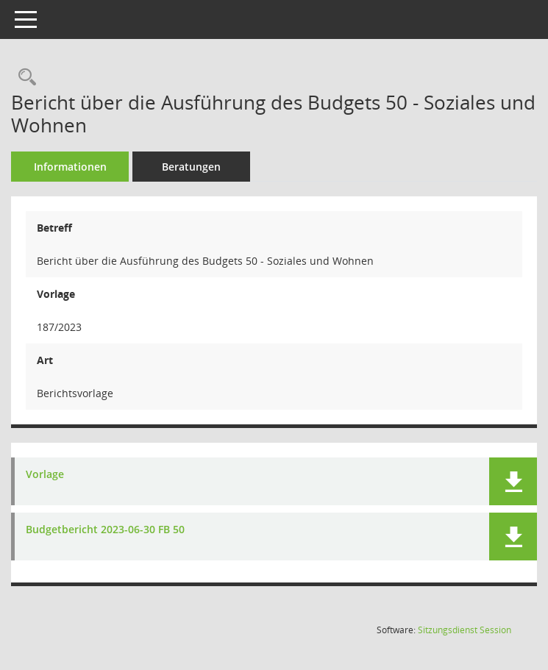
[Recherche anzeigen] (23, 77)
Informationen (70, 167)
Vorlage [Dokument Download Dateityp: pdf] (45, 474)
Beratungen (191, 167)
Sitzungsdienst (464, 630)
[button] (513, 481)
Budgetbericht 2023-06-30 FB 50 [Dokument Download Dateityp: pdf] (105, 530)
